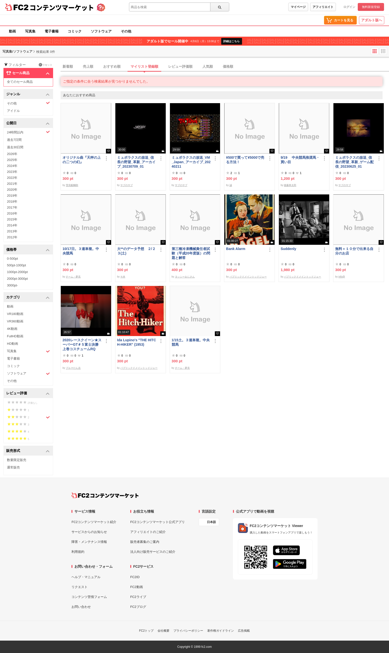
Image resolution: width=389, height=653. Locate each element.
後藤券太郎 (290, 185)
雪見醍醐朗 (72, 185)
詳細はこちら (231, 41)
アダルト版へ (371, 20)
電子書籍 (52, 31)
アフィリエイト (323, 7)
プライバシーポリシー (188, 630)
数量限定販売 (16, 460)
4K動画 (12, 329)
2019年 (12, 195)
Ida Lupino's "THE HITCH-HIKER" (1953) (136, 342)
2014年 (12, 225)
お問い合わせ (81, 607)
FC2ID (135, 577)
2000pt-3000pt (17, 278)
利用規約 (77, 552)
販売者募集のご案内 (144, 542)
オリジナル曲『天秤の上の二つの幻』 (82, 159)
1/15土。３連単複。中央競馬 (191, 342)
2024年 (12, 166)
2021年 (12, 184)
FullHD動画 (15, 336)
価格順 (228, 66)
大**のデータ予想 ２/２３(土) (136, 251)
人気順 (207, 66)
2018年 (12, 201)
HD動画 (12, 343)
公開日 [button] (28, 123)
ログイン (349, 7)
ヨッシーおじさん (185, 276)
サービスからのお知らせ (89, 532)
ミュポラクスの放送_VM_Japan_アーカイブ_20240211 (191, 161)
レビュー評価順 (180, 66)
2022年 (12, 178)
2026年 (12, 154)
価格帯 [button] (28, 250)
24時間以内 (28, 132)
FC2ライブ (138, 597)
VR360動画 (15, 321)
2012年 (12, 237)
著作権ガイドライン (220, 630)
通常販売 (13, 467)
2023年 (12, 172)
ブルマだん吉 (73, 368)
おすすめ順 (112, 66)
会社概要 (163, 630)
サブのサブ (126, 185)
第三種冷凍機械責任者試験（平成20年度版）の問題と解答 (191, 253)
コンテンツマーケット (62, 7)
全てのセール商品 (20, 82)
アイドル (13, 111)
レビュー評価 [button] (28, 393)
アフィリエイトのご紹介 (148, 532)
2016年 (12, 213)
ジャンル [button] (28, 94)
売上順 (88, 66)
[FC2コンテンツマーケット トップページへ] (105, 495)
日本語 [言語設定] (211, 522)
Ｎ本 (122, 276)
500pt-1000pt (16, 265)
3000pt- (12, 285)
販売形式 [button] (28, 451)
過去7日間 (14, 140)
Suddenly (288, 249)
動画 (12, 31)
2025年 (12, 160)
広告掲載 (244, 630)
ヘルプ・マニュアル (85, 577)
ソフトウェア (101, 31)
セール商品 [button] (28, 73)
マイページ (298, 7)
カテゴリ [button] (28, 297)
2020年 (12, 189)
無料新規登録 (371, 7)
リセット (45, 64)
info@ (341, 276)
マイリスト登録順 (144, 66)
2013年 (12, 231)
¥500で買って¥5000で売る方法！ (245, 159)
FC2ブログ (138, 607)
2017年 (12, 207)
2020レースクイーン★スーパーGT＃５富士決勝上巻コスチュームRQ (82, 344)
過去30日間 (15, 147)
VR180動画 (15, 314)
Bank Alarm (235, 249)
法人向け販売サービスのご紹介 (152, 552)
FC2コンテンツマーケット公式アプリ (157, 522)
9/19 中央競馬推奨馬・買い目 (300, 159)
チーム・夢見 (73, 276)
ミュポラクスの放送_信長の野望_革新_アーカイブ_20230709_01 (136, 161)
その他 (126, 31)
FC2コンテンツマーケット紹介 (93, 522)
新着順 (68, 66)
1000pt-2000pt (17, 272)
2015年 (12, 219)
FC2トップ (146, 630)
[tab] (225, 67)
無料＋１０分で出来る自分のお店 (354, 251)
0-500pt (12, 258)
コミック (75, 31)
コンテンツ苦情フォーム (89, 597)
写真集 (30, 31)
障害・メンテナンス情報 (89, 542)
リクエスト (79, 587)
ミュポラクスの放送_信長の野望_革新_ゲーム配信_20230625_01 (354, 161)
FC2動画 (136, 587)
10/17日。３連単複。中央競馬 (81, 251)
